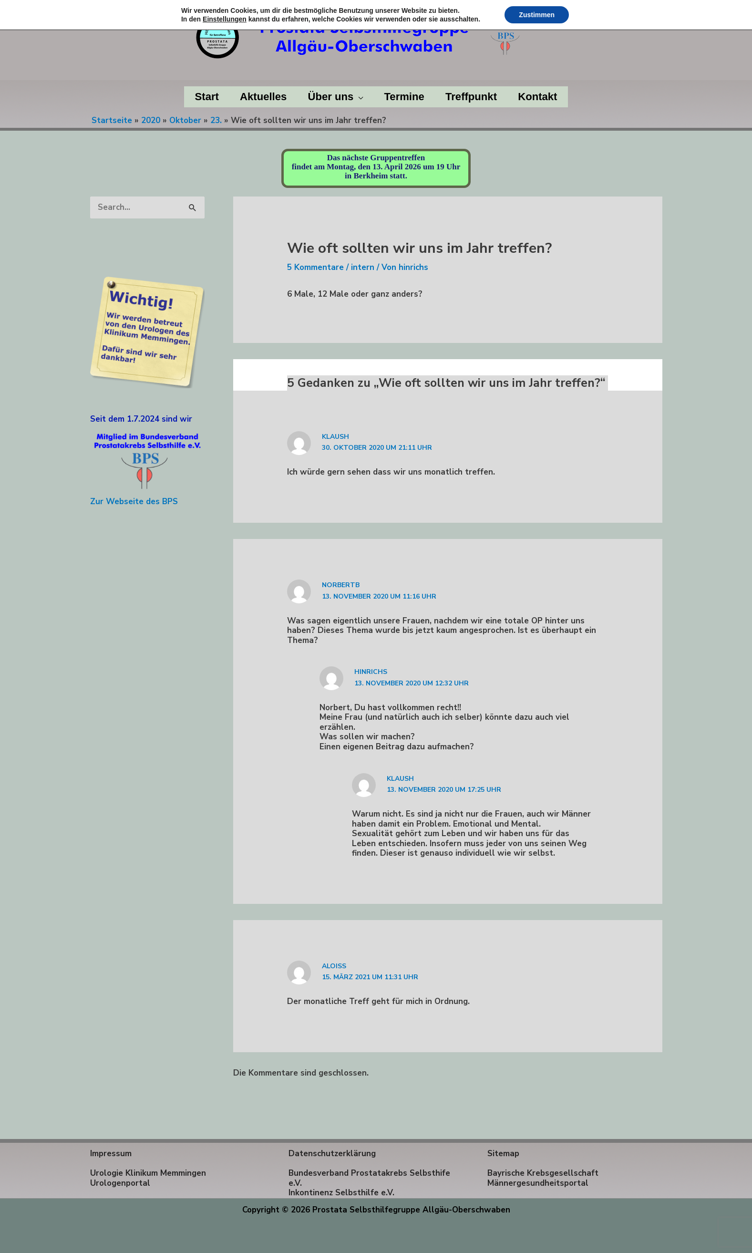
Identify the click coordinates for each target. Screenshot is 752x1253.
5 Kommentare (315, 267)
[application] (358, 96)
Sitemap (503, 1153)
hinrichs (370, 671)
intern (362, 267)
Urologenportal (120, 1183)
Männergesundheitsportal (537, 1183)
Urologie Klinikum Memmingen (148, 1173)
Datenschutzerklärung (332, 1153)
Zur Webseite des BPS (134, 501)
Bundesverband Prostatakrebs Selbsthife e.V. (369, 1178)
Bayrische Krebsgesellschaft (542, 1173)
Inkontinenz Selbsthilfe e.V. (341, 1192)
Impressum (111, 1153)
